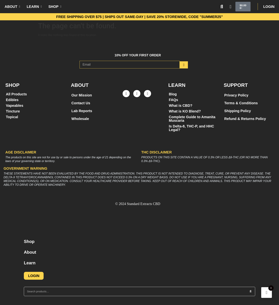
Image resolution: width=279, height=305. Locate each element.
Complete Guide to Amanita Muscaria (192, 118)
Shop (29, 241)
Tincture (13, 111)
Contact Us (80, 103)
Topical (12, 117)
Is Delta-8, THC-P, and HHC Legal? (191, 128)
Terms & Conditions (241, 103)
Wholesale (80, 119)
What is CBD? (180, 105)
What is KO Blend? (185, 111)
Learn (29, 262)
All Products (16, 94)
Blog (173, 94)
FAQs (173, 100)
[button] (222, 7)
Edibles (12, 100)
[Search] (250, 291)
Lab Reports (81, 111)
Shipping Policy (237, 111)
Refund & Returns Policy (245, 119)
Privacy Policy (236, 95)
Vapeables (14, 105)
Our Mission (81, 95)
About (30, 252)
